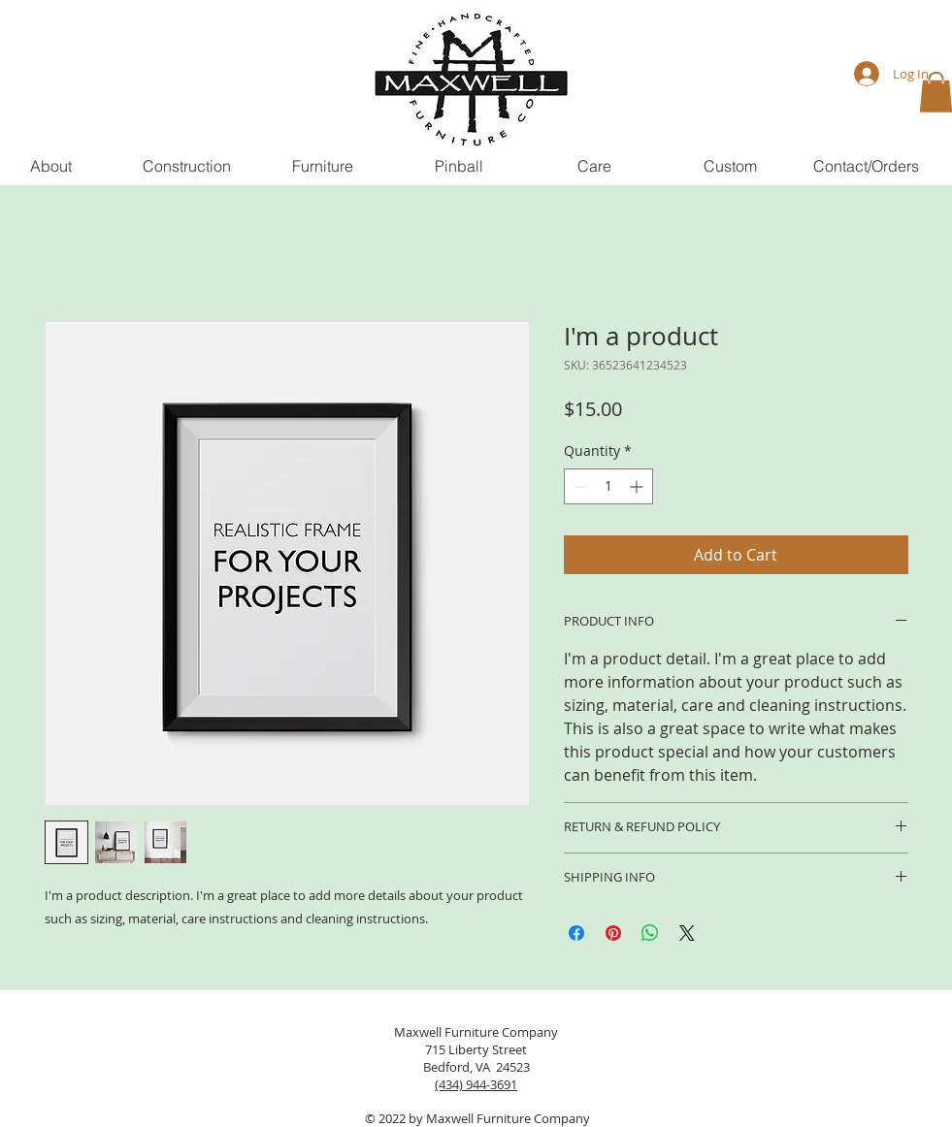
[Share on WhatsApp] (650, 933)
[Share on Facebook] (576, 933)
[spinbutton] (608, 486)
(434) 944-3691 (476, 1084)
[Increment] (638, 486)
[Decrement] (579, 486)
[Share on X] (687, 933)
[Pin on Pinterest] (613, 933)
